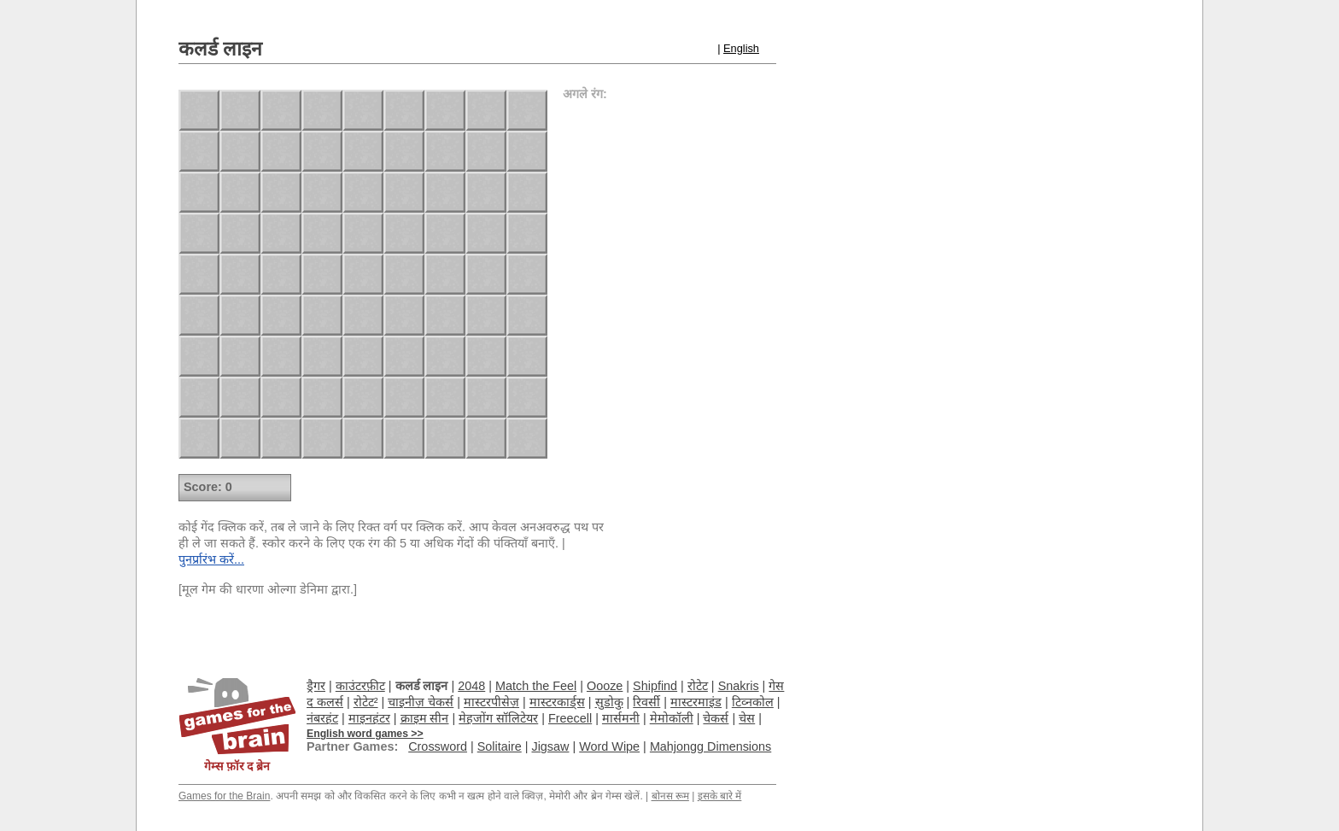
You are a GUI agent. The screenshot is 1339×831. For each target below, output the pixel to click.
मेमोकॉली (671, 718)
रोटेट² (366, 702)
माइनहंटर (369, 718)
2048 (471, 686)
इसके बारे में (720, 796)
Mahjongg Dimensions (710, 746)
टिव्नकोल (753, 702)
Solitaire (499, 746)
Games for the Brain (224, 796)
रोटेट (697, 686)
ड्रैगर (316, 686)
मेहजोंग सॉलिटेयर (498, 718)
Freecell (570, 718)
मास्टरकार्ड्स (557, 702)
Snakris (738, 686)
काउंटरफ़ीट (360, 686)
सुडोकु (609, 702)
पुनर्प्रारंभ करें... (211, 559)
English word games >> (365, 734)
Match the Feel (535, 686)
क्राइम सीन (425, 718)
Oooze (605, 686)
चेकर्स (715, 718)
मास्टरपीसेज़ (491, 702)
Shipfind (655, 686)
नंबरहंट (322, 718)
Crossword (437, 746)
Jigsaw (550, 746)
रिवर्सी (646, 702)
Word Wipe (609, 746)
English (741, 48)
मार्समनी (621, 718)
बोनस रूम (670, 796)
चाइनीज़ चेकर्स (420, 702)
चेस (747, 718)
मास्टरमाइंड (696, 702)
